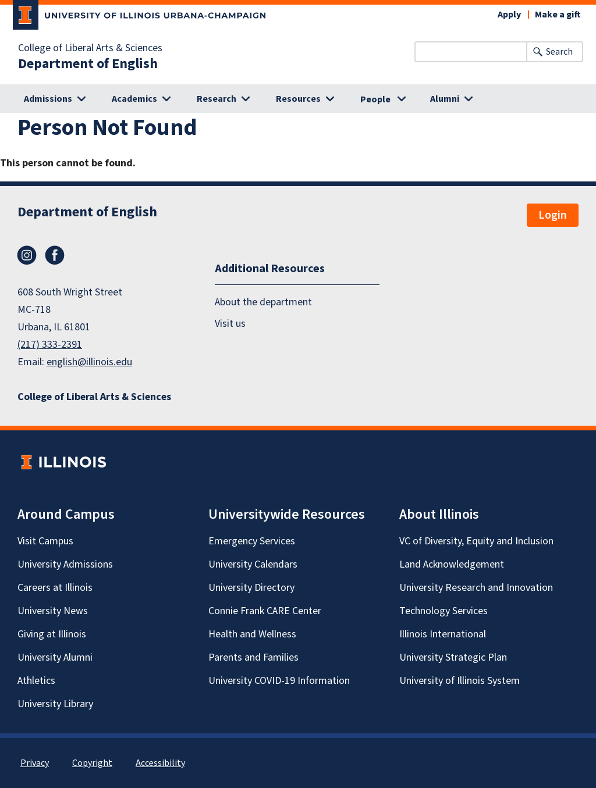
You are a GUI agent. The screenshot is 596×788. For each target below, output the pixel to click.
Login (552, 215)
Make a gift (558, 14)
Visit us (230, 323)
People (375, 99)
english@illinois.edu (89, 362)
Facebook (55, 255)
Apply (509, 14)
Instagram (27, 255)
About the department (263, 302)
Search (559, 51)
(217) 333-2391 (49, 344)
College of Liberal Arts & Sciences (90, 48)
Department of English (88, 64)
